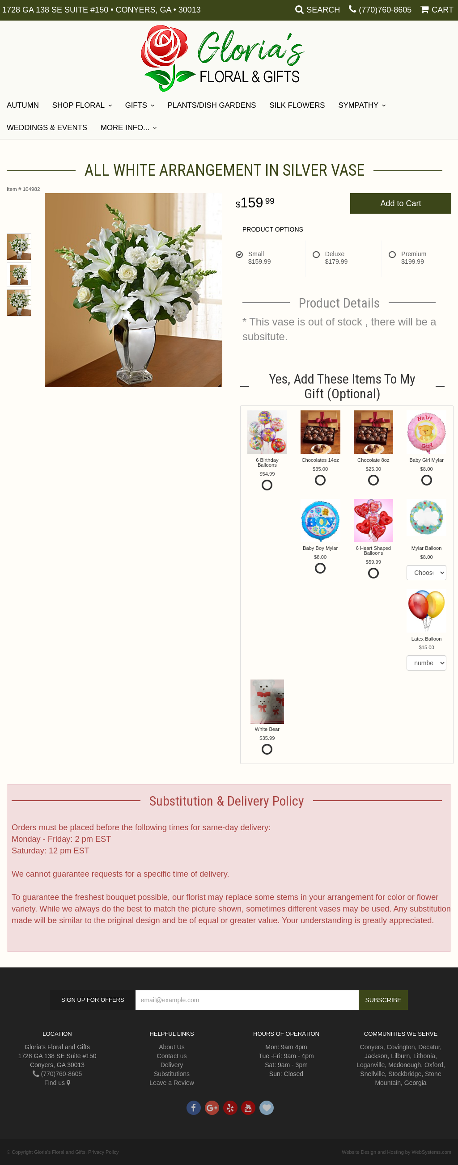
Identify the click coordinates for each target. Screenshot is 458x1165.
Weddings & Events (47, 127)
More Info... (125, 127)
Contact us (172, 1055)
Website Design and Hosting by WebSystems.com (396, 1152)
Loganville (370, 1064)
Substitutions (172, 1073)
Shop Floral (78, 105)
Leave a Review (171, 1082)
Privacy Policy (103, 1152)
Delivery (172, 1064)
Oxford (433, 1064)
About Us (172, 1047)
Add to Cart (400, 203)
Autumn (23, 105)
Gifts (136, 105)
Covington (400, 1047)
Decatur (429, 1047)
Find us (57, 1082)
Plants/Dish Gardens (212, 105)
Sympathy (358, 105)
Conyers (371, 1047)
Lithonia (424, 1055)
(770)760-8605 (385, 9)
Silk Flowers (297, 105)
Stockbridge (404, 1073)
